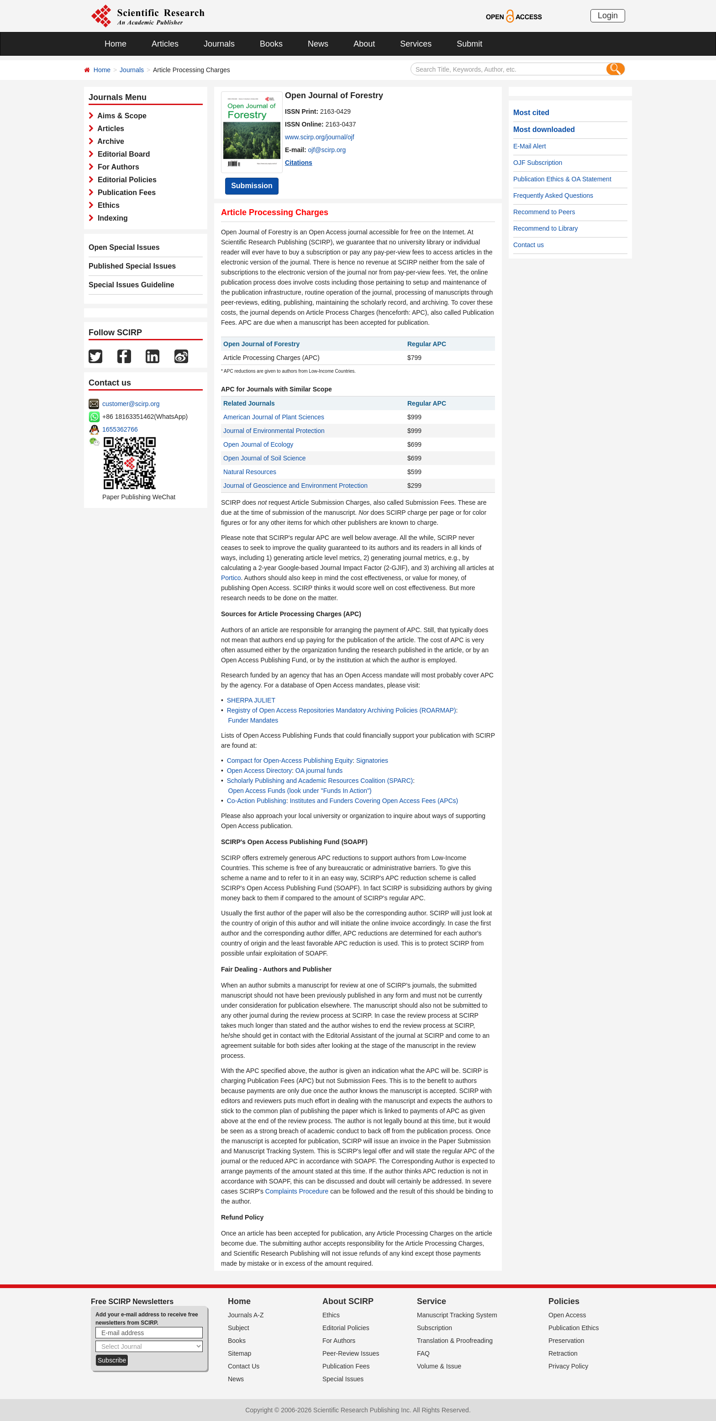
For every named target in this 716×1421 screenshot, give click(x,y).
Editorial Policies (125, 180)
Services (416, 43)
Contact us (528, 244)
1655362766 (120, 429)
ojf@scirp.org (327, 149)
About (364, 43)
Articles (165, 43)
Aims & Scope (120, 116)
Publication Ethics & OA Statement (562, 179)
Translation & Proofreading (455, 1340)
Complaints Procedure (297, 1191)
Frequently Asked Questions (553, 195)
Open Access (567, 1315)
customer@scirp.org (130, 403)
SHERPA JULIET (251, 700)
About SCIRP (348, 1301)
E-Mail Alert (529, 146)
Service (431, 1301)
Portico (231, 577)
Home (115, 43)
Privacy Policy (568, 1366)
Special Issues (342, 1379)
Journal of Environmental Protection (274, 430)
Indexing (111, 218)
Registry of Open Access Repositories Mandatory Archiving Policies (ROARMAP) (341, 710)
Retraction (563, 1353)
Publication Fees (125, 192)
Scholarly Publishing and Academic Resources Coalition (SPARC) (320, 780)
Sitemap (239, 1353)
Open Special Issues (124, 247)
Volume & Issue (439, 1366)
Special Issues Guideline (131, 285)
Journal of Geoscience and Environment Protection (295, 485)
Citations (298, 162)
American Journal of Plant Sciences (273, 417)
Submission (252, 186)
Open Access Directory (259, 770)
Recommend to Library (545, 228)
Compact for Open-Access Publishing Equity (290, 760)
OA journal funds (319, 770)
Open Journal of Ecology (258, 444)
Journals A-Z (246, 1315)
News (318, 43)
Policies (563, 1301)
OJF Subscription (537, 162)
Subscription (434, 1327)
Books (271, 43)
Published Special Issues (132, 266)
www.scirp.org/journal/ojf (319, 137)
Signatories (372, 760)
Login (608, 15)
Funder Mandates (253, 720)
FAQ (423, 1353)
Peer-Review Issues (350, 1353)
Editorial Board (122, 154)
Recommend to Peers (544, 212)
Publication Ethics (573, 1327)
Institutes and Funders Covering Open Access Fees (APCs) (374, 800)
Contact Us (243, 1366)
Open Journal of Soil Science (264, 458)
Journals (219, 43)
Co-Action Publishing (256, 800)
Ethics (107, 205)
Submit (469, 43)
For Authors (116, 167)
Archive (109, 141)
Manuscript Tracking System (457, 1315)
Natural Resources (249, 471)
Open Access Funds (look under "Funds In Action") (300, 790)
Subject (238, 1327)
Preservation (566, 1340)
